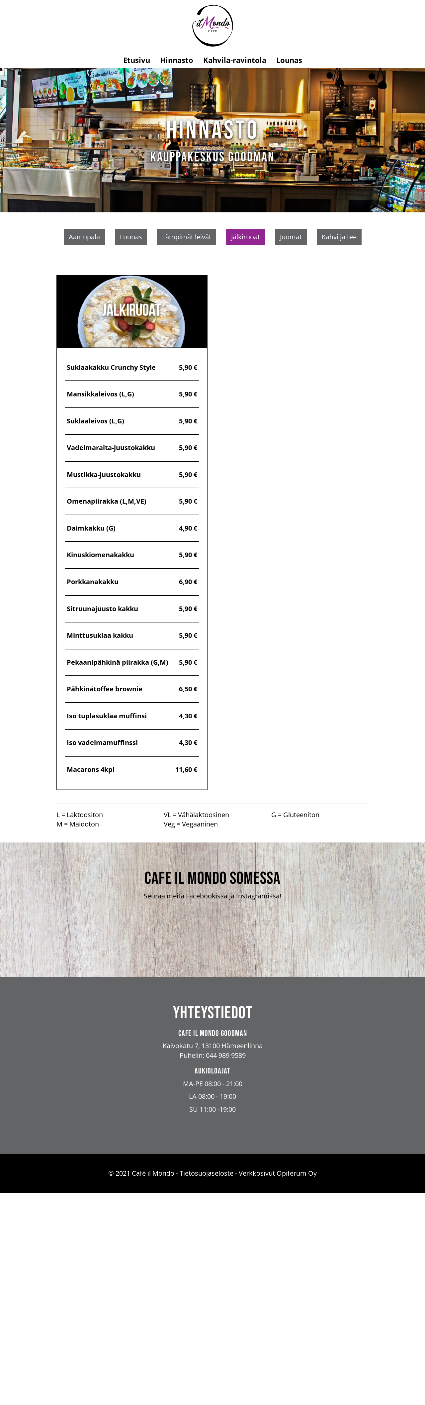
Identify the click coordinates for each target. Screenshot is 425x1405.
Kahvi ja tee (339, 236)
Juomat (291, 236)
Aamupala (84, 236)
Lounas (289, 60)
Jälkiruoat (245, 236)
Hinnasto (176, 60)
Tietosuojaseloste (206, 1385)
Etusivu (136, 60)
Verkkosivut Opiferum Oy (278, 1385)
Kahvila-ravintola (234, 60)
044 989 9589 (226, 1267)
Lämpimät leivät (186, 236)
